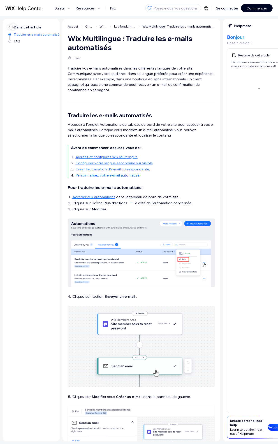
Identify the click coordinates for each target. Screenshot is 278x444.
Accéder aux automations (62, 197)
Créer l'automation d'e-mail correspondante (80, 169)
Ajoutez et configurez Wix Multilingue (75, 157)
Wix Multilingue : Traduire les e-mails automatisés (147, 26)
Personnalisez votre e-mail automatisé (76, 175)
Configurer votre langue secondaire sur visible (82, 163)
